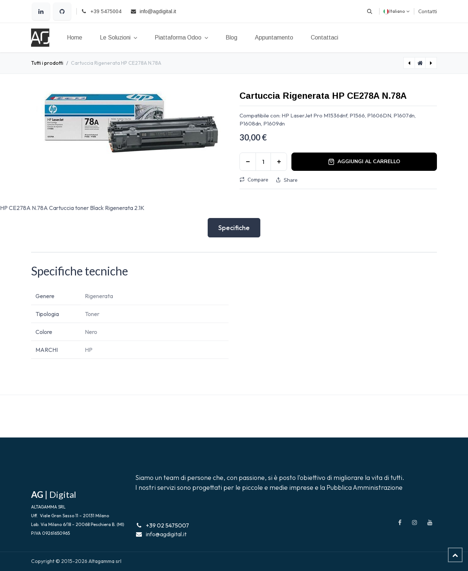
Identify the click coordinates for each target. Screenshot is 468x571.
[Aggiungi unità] (279, 161)
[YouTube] (430, 522)
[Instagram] (414, 522)
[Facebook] (399, 522)
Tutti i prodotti (47, 63)
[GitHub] (62, 11)
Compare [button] (253, 179)
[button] (370, 11)
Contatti (427, 11)
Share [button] (287, 180)
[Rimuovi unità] (248, 161)
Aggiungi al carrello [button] (364, 161)
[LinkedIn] (41, 11)
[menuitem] (74, 37)
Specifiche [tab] (234, 227)
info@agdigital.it (166, 534)
